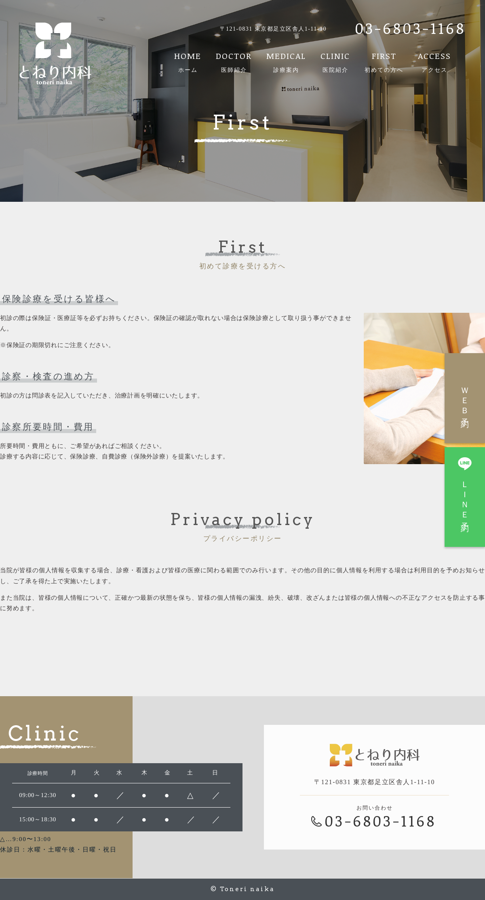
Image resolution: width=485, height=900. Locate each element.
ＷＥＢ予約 (464, 399)
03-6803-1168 (410, 27)
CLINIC (335, 62)
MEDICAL (286, 62)
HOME (187, 62)
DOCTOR (234, 62)
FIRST (384, 62)
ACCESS (434, 62)
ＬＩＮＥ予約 (465, 486)
